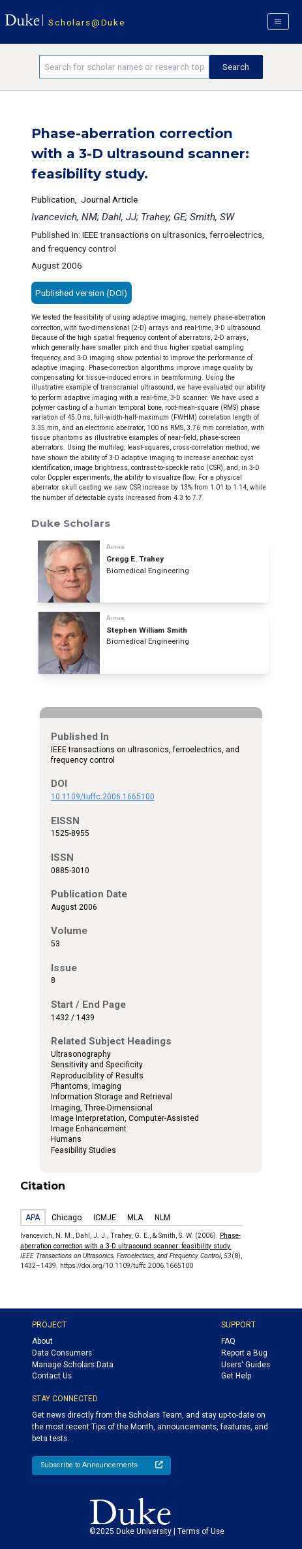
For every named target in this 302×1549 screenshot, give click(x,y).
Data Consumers (62, 1352)
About (42, 1341)
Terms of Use (200, 1531)
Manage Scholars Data (72, 1364)
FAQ (228, 1341)
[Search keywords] (124, 66)
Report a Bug (244, 1352)
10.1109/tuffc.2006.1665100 (103, 796)
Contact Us (52, 1375)
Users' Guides (245, 1364)
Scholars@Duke (86, 22)
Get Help (236, 1375)
